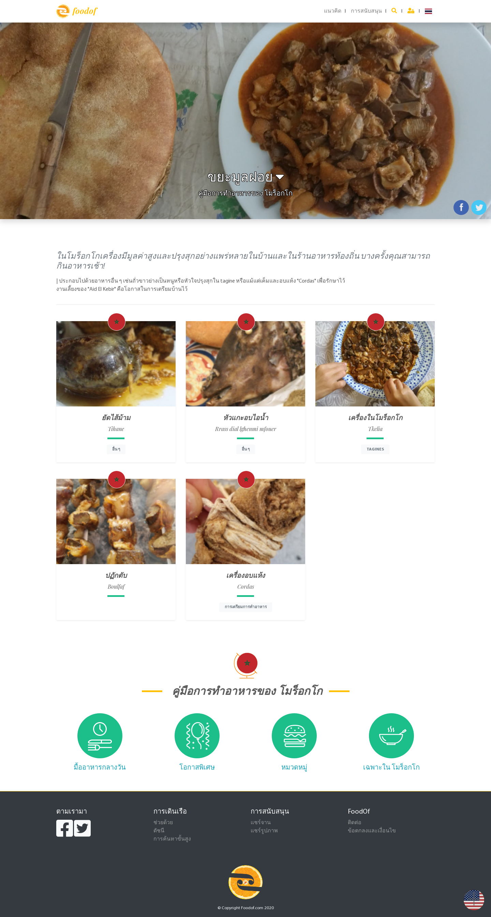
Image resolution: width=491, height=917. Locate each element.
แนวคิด (332, 11)
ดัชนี (158, 831)
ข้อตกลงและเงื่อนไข (372, 831)
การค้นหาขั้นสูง (172, 839)
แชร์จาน (261, 823)
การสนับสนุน (366, 11)
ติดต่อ (354, 823)
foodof (76, 11)
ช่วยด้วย (163, 823)
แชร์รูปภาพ (264, 831)
